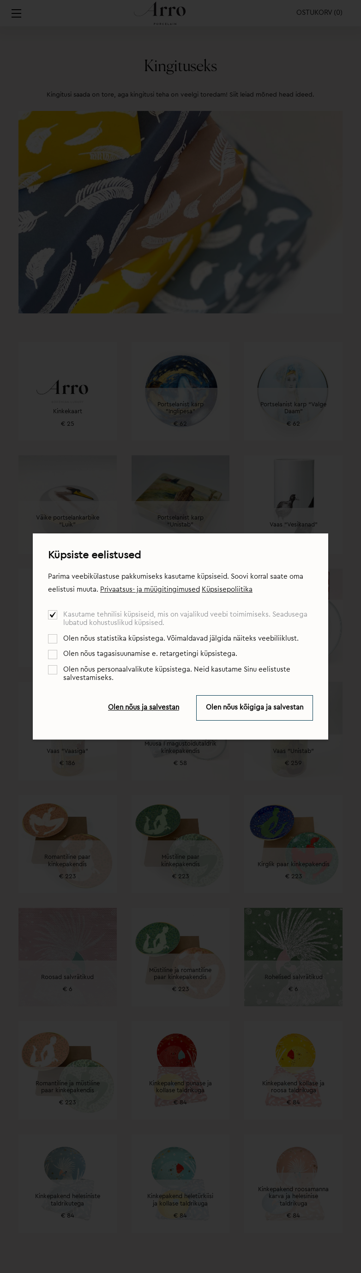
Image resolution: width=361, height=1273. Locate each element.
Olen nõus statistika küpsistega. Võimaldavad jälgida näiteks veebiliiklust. (181, 638)
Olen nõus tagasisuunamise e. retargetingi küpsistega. (150, 653)
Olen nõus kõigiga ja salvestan (254, 707)
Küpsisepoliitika (227, 589)
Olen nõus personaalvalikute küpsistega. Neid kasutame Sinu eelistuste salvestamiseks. (176, 673)
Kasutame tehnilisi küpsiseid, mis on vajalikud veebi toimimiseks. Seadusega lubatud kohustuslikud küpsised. (185, 618)
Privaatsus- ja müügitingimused (150, 589)
